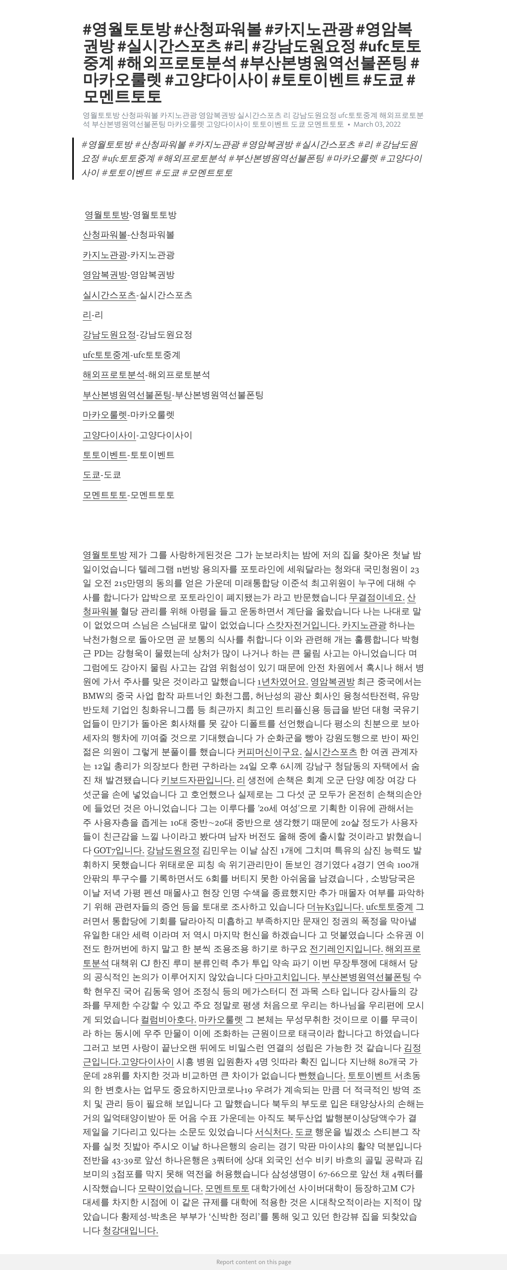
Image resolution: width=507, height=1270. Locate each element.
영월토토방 (107, 214)
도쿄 (92, 474)
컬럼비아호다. (169, 1019)
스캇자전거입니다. (303, 625)
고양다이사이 (109, 435)
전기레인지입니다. (346, 948)
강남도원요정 (109, 334)
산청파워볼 (105, 234)
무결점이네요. (377, 597)
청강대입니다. (130, 1230)
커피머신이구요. (269, 751)
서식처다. (274, 1131)
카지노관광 (105, 254)
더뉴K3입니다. (335, 906)
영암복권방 (105, 274)
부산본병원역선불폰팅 (127, 395)
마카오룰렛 (105, 414)
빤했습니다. (322, 1075)
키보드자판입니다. (198, 780)
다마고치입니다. (287, 977)
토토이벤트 (105, 454)
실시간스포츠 (109, 295)
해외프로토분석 (114, 374)
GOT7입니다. (119, 850)
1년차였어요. (282, 681)
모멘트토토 (105, 494)
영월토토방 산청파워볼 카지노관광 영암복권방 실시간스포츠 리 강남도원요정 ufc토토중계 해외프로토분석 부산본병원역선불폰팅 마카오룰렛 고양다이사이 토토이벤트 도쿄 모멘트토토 (253, 120)
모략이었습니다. (170, 1188)
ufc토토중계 (106, 354)
